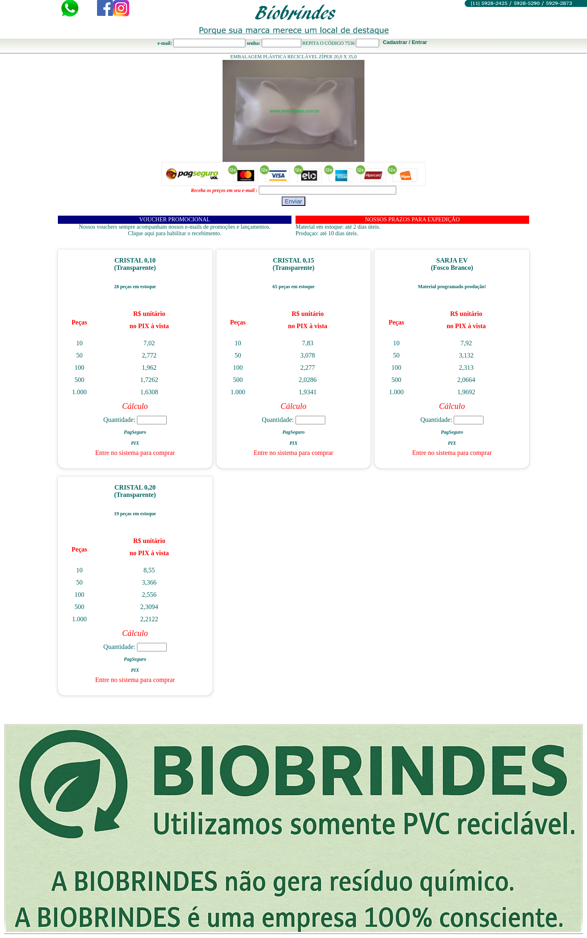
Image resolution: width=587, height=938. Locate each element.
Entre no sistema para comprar (134, 452)
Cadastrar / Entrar (405, 42)
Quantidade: (135, 419)
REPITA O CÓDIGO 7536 (328, 43)
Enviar (293, 201)
